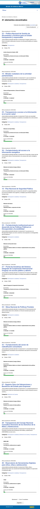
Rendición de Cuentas (13, 394)
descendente (22, 25)
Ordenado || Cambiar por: (26, 25)
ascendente (33, 25)
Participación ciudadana (13, 83)
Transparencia (11, 45)
